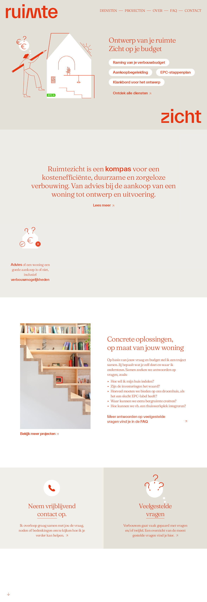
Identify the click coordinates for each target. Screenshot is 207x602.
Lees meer (102, 205)
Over (157, 11)
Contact (193, 11)
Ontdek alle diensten (130, 93)
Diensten (108, 11)
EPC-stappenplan (175, 72)
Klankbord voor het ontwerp (136, 82)
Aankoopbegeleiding (130, 72)
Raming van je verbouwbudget (139, 62)
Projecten (135, 11)
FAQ (173, 11)
